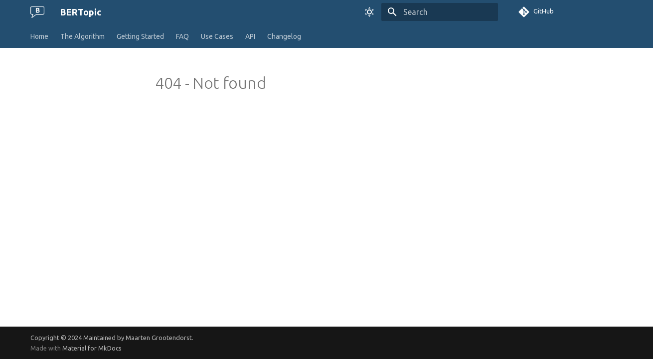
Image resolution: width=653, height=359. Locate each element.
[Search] (439, 12)
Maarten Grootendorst (159, 337)
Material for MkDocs (92, 348)
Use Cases (217, 36)
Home (39, 36)
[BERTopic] (37, 12)
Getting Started (140, 36)
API (250, 36)
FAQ (182, 36)
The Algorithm (82, 36)
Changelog (284, 36)
